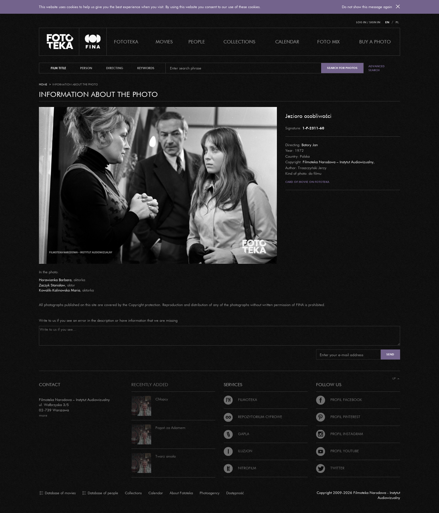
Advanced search (376, 68)
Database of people (100, 493)
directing (114, 68)
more (43, 415)
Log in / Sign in (368, 22)
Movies (164, 42)
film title (58, 68)
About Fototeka (181, 493)
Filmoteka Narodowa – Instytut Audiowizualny (338, 162)
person (86, 68)
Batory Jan (310, 145)
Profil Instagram (339, 434)
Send (390, 354)
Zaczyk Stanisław (52, 285)
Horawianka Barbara (55, 280)
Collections (133, 493)
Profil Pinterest (338, 416)
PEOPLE (196, 42)
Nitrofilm (240, 468)
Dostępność (235, 493)
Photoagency (210, 493)
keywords (145, 68)
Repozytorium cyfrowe (253, 416)
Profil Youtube (337, 451)
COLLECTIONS (239, 42)
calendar (287, 42)
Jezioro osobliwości (308, 115)
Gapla (236, 434)
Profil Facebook (339, 399)
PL (397, 22)
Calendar (155, 493)
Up (396, 378)
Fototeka (126, 42)
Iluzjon (238, 451)
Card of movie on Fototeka (307, 182)
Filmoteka (240, 399)
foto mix (328, 42)
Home (43, 84)
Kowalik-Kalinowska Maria (59, 290)
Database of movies (57, 493)
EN (387, 22)
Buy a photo (375, 42)
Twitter (330, 468)
